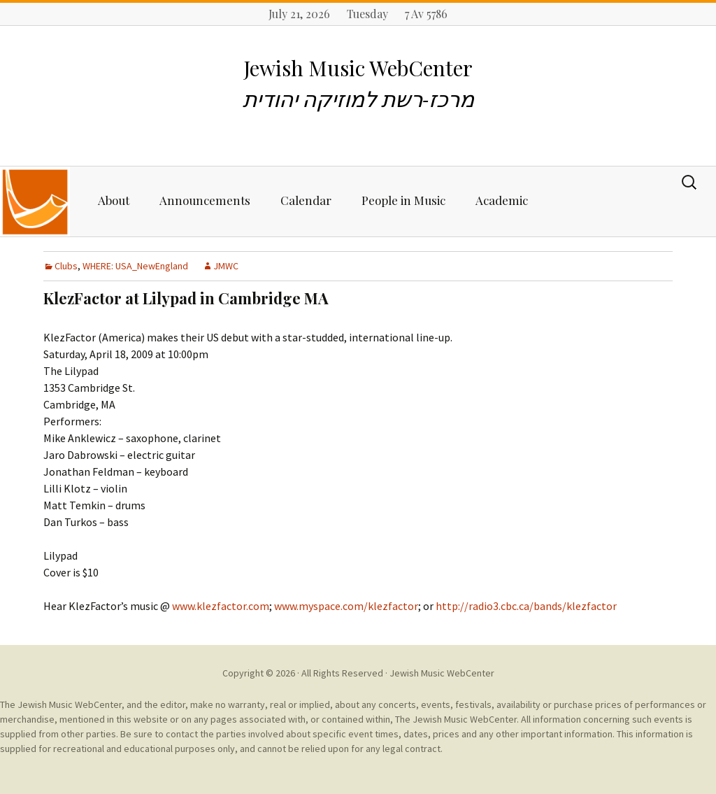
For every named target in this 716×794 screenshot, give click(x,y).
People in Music (403, 200)
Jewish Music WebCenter (441, 673)
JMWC (225, 266)
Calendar (305, 200)
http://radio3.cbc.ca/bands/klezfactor (525, 606)
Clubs (66, 266)
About (113, 200)
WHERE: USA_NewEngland (135, 266)
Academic (501, 200)
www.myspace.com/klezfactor (346, 606)
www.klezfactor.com (220, 606)
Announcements (204, 200)
